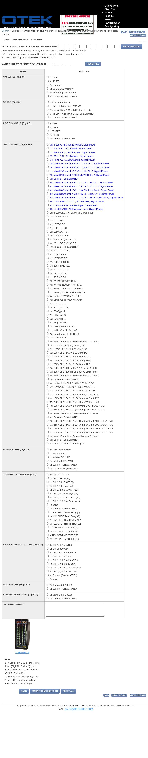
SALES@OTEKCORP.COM (79, 711)
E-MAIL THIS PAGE (138, 35)
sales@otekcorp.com (37, 33)
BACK (124, 32)
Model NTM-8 (22, 655)
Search (5, 31)
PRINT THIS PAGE (137, 32)
